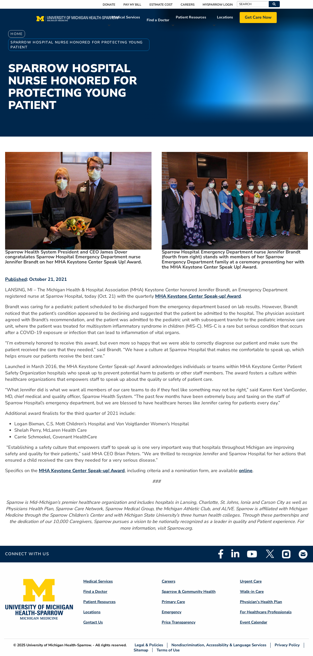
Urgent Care (251, 581)
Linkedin (235, 554)
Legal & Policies (149, 645)
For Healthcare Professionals (266, 612)
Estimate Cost (160, 5)
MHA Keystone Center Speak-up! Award (198, 296)
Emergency (171, 612)
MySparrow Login (218, 5)
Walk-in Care (252, 591)
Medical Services (126, 17)
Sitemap (141, 650)
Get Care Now (258, 17)
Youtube (252, 554)
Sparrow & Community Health (189, 591)
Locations (225, 17)
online (245, 471)
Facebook (221, 554)
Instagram (286, 554)
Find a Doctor (158, 20)
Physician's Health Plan (261, 601)
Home (16, 33)
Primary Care (173, 601)
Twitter (269, 554)
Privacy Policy (287, 645)
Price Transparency (178, 622)
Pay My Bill (132, 5)
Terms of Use (168, 650)
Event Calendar (253, 622)
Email (303, 554)
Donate (109, 5)
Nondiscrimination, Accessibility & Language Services (218, 645)
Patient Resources (191, 17)
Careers (187, 5)
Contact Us (93, 622)
